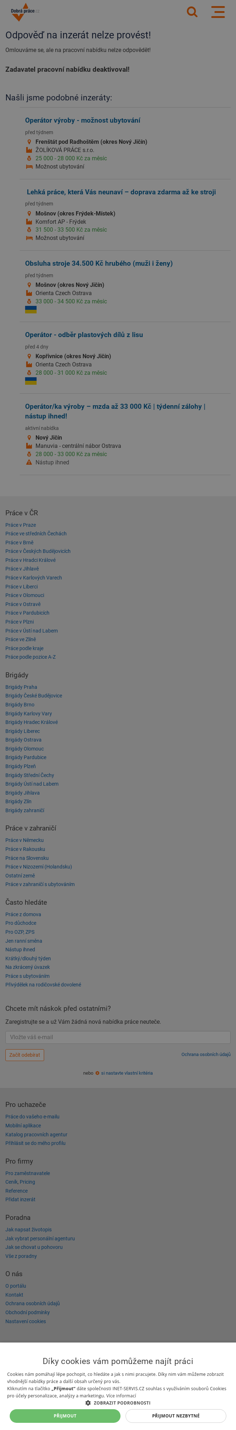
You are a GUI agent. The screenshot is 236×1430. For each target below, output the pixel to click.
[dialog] (118, 1386)
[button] (118, 1402)
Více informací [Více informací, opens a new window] (121, 1396)
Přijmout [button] (65, 1416)
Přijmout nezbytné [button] (176, 1416)
